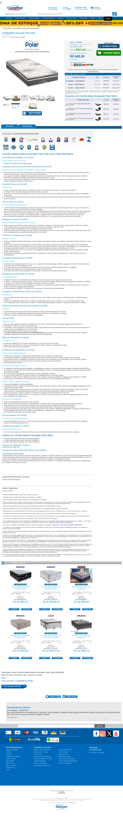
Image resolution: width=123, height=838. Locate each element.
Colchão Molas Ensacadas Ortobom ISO (81, 636)
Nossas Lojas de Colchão (41, 752)
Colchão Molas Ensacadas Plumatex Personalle (50, 636)
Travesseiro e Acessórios (13, 756)
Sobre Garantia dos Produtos (67, 758)
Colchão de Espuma (34, 18)
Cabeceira (60, 18)
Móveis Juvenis (10, 763)
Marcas (100, 18)
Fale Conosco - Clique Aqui (96, 752)
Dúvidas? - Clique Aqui (65, 763)
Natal (19, 14)
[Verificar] (14, 741)
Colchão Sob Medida (12, 749)
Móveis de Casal (10, 758)
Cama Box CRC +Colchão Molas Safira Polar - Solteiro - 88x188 (78, 114)
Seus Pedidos (38, 754)
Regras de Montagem (65, 756)
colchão (7, 28)
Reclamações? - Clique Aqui (41, 765)
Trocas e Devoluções (40, 761)
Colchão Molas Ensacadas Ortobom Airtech (20, 636)
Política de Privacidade (40, 763)
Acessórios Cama (71, 18)
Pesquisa (114, 14)
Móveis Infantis (10, 761)
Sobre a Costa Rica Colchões (42, 749)
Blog (15, 14)
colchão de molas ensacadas (25, 28)
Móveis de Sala (10, 767)
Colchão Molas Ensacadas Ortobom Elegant (20, 587)
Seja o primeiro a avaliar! (18, 37)
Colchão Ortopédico (48, 18)
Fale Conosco (69, 790)
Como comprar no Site (65, 749)
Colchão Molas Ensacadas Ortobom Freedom (50, 587)
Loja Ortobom (83, 18)
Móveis (93, 18)
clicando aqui (72, 802)
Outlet (23, 14)
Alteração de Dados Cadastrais (42, 756)
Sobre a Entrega (63, 752)
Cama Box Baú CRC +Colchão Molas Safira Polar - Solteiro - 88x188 (79, 119)
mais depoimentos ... (13, 717)
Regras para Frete (64, 754)
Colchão (8, 752)
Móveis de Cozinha (11, 765)
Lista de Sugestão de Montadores (68, 761)
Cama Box (9, 18)
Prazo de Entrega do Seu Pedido (43, 758)
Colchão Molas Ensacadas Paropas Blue (81, 587)
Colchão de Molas (20, 18)
